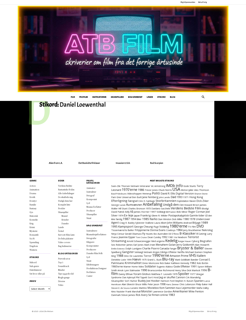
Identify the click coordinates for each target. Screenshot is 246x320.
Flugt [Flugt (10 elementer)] (156, 226)
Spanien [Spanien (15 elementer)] (199, 280)
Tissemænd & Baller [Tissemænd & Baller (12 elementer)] (122, 230)
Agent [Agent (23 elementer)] (115, 222)
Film (73, 97)
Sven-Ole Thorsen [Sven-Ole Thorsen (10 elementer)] (120, 186)
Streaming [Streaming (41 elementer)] (118, 241)
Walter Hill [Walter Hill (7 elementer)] (116, 208)
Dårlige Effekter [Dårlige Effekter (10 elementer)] (168, 252)
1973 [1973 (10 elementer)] (148, 208)
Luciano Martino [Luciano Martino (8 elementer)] (138, 287)
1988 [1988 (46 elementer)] (119, 255)
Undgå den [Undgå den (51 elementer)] (171, 204)
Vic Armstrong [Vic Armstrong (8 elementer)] (158, 186)
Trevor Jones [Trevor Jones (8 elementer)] (151, 189)
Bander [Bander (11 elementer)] (194, 259)
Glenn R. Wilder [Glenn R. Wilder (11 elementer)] (159, 215)
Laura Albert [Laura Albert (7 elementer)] (160, 222)
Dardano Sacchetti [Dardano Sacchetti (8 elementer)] (160, 208)
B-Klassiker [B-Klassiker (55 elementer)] (187, 233)
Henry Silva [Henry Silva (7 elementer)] (180, 270)
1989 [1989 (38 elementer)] (204, 222)
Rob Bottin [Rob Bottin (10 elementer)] (202, 263)
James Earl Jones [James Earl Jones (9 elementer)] (135, 244)
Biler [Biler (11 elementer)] (139, 219)
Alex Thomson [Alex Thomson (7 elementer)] (201, 189)
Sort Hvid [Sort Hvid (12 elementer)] (153, 277)
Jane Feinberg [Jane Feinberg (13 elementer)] (150, 197)
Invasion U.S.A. (123, 163)
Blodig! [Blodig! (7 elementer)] (205, 208)
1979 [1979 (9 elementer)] (174, 274)
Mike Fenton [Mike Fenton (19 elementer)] (196, 291)
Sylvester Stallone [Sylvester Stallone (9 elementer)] (144, 222)
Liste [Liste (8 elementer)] (123, 259)
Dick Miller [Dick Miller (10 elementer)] (177, 219)
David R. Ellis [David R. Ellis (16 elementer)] (168, 193)
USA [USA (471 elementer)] (176, 189)
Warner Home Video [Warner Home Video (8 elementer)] (133, 266)
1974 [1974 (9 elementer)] (120, 215)
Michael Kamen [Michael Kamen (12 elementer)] (194, 252)
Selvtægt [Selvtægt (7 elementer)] (138, 252)
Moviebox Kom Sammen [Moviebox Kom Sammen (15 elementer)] (161, 288)
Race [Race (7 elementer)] (178, 287)
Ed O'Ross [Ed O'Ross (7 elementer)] (173, 233)
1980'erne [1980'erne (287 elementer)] (178, 226)
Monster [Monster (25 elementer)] (146, 291)
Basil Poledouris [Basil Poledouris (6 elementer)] (119, 193)
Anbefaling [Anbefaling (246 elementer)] (152, 204)
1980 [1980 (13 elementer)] (186, 219)
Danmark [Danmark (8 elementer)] (116, 294)
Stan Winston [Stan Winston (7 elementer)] (164, 219)
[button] (203, 97)
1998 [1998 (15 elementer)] (163, 284)
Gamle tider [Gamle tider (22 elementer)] (197, 215)
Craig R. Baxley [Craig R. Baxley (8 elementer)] (127, 222)
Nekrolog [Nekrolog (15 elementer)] (207, 230)
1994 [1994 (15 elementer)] (133, 219)
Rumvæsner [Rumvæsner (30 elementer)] (134, 205)
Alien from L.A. (56, 163)
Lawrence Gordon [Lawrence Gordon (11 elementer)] (162, 291)
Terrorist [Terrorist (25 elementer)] (193, 237)
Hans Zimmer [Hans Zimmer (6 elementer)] (172, 284)
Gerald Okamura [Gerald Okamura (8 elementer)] (133, 233)
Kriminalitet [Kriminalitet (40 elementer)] (133, 263)
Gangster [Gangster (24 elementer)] (128, 252)
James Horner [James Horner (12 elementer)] (142, 211)
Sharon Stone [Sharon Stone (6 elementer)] (201, 193)
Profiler (83, 97)
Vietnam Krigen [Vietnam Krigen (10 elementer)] (152, 252)
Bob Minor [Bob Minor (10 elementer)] (182, 211)
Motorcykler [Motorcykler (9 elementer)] (187, 189)
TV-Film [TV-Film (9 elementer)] (192, 226)
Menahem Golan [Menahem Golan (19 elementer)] (166, 244)
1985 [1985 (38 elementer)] (145, 219)
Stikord (161, 97)
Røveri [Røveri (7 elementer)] (192, 200)
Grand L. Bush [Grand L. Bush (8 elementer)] (154, 259)
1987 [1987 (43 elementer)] (126, 219)
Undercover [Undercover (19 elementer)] (203, 219)
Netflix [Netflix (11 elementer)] (181, 252)
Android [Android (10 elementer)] (187, 222)
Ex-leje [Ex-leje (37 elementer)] (128, 215)
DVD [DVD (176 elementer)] (200, 226)
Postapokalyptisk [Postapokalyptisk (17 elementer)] (178, 215)
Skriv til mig (202, 2)
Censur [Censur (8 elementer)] (120, 233)
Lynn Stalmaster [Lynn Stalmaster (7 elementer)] (132, 270)
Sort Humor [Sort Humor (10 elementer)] (131, 280)
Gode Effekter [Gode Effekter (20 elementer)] (182, 266)
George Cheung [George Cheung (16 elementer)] (143, 226)
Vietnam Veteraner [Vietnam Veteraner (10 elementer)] (140, 186)
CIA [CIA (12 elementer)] (188, 277)
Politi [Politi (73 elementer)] (156, 193)
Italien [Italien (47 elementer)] (201, 255)
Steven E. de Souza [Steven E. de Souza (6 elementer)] (120, 288)
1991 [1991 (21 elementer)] (194, 266)
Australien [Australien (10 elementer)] (163, 233)
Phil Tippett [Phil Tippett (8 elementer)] (141, 277)
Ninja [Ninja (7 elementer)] (114, 233)
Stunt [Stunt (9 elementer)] (125, 208)
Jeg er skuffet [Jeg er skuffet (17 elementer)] (167, 277)
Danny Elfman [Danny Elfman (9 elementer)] (125, 274)
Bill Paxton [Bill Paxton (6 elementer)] (171, 211)
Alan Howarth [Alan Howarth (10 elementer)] (202, 244)
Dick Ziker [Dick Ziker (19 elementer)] (202, 201)
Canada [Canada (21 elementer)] (164, 248)
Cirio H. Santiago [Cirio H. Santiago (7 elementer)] (146, 200)
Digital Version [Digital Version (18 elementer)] (185, 193)
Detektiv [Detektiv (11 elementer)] (115, 259)
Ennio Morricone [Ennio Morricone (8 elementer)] (150, 263)
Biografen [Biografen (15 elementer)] (205, 241)
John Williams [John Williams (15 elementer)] (175, 222)
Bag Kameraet (135, 97)
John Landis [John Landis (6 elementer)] (164, 197)
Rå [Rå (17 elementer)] (131, 211)
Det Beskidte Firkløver (89, 163)
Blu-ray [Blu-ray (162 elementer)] (168, 259)
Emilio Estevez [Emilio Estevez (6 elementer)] (118, 248)
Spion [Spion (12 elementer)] (201, 266)
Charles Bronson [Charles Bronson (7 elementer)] (136, 208)
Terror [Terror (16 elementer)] (148, 256)
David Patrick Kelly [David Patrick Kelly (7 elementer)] (120, 211)
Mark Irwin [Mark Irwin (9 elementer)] (149, 244)
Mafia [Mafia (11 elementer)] (199, 287)
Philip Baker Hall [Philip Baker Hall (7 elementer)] (204, 284)
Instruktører (99, 97)
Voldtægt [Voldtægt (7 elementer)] (161, 211)
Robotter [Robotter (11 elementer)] (121, 244)
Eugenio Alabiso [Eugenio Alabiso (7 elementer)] (165, 266)
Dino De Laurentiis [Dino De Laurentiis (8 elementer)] (133, 255)
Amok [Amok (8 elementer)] (120, 270)
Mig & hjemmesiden (188, 2)
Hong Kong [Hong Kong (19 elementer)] (196, 197)
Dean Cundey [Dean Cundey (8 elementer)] (154, 237)
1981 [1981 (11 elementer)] (171, 237)
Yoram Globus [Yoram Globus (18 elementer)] (142, 274)
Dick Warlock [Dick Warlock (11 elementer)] (193, 270)
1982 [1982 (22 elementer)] (193, 263)
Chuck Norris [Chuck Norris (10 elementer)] (165, 189)
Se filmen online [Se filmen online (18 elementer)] (158, 295)
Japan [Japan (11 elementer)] (137, 215)
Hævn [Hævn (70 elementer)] (136, 259)
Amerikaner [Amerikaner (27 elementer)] (180, 291)
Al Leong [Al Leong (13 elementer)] (201, 233)
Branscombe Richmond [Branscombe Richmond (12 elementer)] (161, 270)
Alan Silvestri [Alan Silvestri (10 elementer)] (128, 284)
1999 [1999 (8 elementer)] (129, 259)
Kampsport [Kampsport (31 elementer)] (126, 226)
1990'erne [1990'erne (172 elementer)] (160, 255)
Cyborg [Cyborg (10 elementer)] (195, 241)
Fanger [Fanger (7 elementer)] (173, 248)
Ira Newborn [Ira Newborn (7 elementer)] (180, 237)
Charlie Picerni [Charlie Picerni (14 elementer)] (150, 248)
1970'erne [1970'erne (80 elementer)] (129, 189)
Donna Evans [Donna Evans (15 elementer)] (158, 230)
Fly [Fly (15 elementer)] (143, 233)
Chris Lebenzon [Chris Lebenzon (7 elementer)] (187, 284)
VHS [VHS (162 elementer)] (192, 255)
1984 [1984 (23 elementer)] (179, 230)
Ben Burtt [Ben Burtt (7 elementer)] (137, 197)
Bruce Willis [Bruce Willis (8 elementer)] (141, 284)
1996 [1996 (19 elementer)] (204, 270)
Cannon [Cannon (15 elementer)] (180, 277)
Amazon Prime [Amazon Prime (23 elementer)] (179, 256)
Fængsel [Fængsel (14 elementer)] (133, 201)
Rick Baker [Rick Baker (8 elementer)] (165, 263)
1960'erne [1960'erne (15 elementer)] (117, 266)
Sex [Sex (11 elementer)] (113, 244)
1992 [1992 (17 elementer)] (164, 237)
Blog (172, 97)
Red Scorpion (156, 163)
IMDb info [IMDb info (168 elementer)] (174, 185)
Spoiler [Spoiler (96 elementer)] (183, 273)
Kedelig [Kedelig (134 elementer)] (171, 240)
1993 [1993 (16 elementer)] (179, 197)
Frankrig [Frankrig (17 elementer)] (145, 215)
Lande (150, 97)
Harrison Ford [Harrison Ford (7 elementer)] (167, 280)
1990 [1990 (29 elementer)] (144, 270)
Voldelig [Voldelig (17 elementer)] (164, 226)
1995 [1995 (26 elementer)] (114, 226)
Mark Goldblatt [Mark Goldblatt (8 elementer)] (182, 259)
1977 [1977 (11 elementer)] (192, 274)
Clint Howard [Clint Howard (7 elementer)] (185, 204)
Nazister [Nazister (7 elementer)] (120, 291)
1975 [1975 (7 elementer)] (144, 259)
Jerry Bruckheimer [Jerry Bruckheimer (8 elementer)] (192, 230)
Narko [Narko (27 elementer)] (154, 219)
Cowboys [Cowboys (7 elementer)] (171, 230)
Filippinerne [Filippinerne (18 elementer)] (142, 230)
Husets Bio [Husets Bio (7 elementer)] (151, 233)
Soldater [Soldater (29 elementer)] (150, 266)
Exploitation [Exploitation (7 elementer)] (183, 200)
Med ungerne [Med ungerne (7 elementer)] (158, 241)
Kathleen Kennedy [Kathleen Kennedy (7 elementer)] (180, 263)
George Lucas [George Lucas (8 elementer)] (118, 204)
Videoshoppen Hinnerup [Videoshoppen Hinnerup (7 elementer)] (139, 193)
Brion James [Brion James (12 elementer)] (199, 204)
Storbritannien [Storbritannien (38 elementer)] (166, 201)
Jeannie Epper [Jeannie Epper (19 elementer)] (127, 237)
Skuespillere (117, 97)
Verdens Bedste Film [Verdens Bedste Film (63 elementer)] (186, 208)
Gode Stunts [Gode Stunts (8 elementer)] (189, 186)
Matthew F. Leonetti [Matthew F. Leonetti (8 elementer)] (161, 274)
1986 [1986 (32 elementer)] (141, 190)
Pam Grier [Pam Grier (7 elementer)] (116, 197)
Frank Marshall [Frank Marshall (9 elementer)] (133, 291)
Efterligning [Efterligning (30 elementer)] (119, 201)
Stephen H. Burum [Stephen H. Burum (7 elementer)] (184, 280)
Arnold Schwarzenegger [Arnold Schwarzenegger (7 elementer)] (139, 241)
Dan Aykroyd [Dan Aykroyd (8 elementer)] (128, 277)
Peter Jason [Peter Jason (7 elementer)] (153, 284)
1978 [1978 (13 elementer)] (192, 219)
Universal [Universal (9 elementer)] (126, 197)
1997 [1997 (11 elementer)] (153, 211)
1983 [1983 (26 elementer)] (171, 295)
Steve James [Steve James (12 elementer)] (128, 294)
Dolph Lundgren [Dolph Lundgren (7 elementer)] (133, 248)
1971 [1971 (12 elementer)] (186, 197)
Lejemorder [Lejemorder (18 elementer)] (189, 288)
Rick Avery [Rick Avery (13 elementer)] (142, 295)
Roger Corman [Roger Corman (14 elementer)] (196, 211)
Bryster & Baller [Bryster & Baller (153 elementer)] (190, 247)
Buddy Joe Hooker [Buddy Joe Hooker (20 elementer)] (149, 280)
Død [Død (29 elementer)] (173, 197)
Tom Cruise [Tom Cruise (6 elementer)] (141, 237)
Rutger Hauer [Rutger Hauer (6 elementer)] (184, 241)
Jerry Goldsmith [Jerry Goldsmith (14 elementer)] (185, 244)
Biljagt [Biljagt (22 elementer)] (196, 222)
